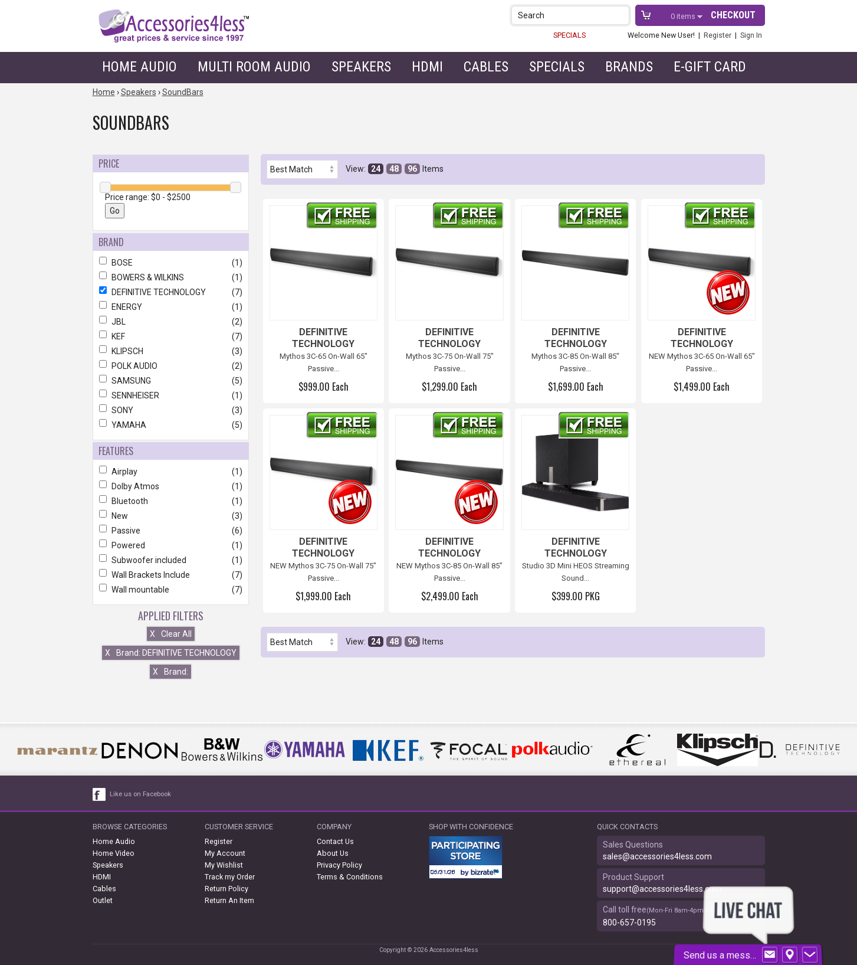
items (684, 16)
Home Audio (139, 66)
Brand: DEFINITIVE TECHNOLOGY (171, 652)
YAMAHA (170, 425)
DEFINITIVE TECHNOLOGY (170, 292)
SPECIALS (569, 35)
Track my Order (230, 876)
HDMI (427, 66)
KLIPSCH (170, 351)
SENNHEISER (170, 395)
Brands (629, 66)
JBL (170, 322)
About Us (333, 853)
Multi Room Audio (254, 66)
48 (394, 169)
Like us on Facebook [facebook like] (140, 794)
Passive (170, 531)
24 (375, 169)
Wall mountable (170, 590)
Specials (557, 66)
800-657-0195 (629, 922)
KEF (170, 336)
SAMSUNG (170, 381)
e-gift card (710, 66)
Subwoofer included (170, 560)
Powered (170, 545)
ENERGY (170, 307)
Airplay (170, 471)
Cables (486, 66)
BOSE (170, 263)
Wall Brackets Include (170, 575)
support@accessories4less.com (662, 889)
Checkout (733, 15)
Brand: (170, 671)
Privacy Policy (339, 865)
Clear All (171, 634)
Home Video (113, 853)
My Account (225, 853)
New (170, 516)
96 (412, 169)
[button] (621, 15)
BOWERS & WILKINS (170, 277)
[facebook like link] (100, 794)
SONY (170, 410)
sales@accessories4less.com (657, 856)
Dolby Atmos (170, 486)
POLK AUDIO (170, 366)
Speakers (361, 66)
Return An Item (229, 900)
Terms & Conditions (350, 876)
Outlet (103, 900)
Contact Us (335, 841)
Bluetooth (170, 501)
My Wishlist (224, 865)
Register (717, 35)
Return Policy (226, 888)
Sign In (751, 35)
